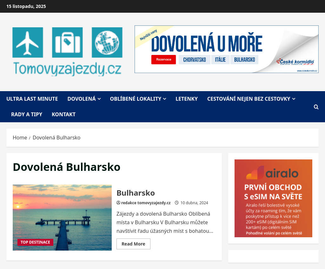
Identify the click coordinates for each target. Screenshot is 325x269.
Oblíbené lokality (136, 98)
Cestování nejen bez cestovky (248, 98)
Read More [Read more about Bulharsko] (136, 244)
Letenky (187, 98)
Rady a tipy (26, 114)
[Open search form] (316, 106)
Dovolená (82, 98)
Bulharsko (62, 218)
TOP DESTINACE (35, 242)
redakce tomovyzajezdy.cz (145, 202)
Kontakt (64, 114)
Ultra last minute (32, 98)
